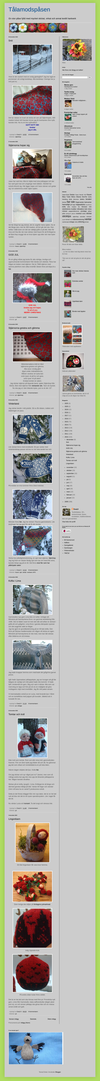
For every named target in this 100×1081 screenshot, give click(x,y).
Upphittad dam (77, 301)
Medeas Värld (69, 99)
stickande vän (37, 386)
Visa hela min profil (68, 522)
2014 (67, 425)
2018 (67, 412)
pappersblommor (74, 211)
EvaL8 (76, 509)
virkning (81, 222)
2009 (67, 502)
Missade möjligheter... (79, 100)
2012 (67, 431)
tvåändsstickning (78, 219)
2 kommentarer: (33, 808)
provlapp (84, 211)
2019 (67, 409)
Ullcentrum (68, 126)
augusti (69, 476)
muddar (73, 209)
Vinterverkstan (69, 550)
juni (68, 482)
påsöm (73, 213)
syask (63, 219)
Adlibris (66, 542)
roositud (78, 213)
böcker (64, 202)
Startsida (33, 1019)
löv (79, 207)
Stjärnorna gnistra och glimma (24, 328)
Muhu (73, 197)
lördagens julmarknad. (42, 904)
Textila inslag (69, 92)
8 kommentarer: (33, 393)
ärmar (87, 222)
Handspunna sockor (70, 86)
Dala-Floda (65, 194)
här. (9, 269)
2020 (67, 406)
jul (16, 319)
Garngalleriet (68, 545)
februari (69, 495)
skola (84, 213)
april (68, 489)
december (70, 439)
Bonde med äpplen (78, 311)
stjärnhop (18, 137)
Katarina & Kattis (77, 162)
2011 (67, 434)
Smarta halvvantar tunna (72, 128)
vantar (24, 572)
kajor (73, 204)
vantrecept (65, 222)
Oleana (78, 197)
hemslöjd (66, 205)
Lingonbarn (14, 819)
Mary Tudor (66, 197)
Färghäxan (68, 140)
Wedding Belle (67, 199)
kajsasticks (80, 205)
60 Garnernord (69, 540)
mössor (64, 211)
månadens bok (82, 209)
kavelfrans (89, 204)
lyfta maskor (71, 207)
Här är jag (75, 291)
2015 (67, 422)
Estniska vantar (77, 281)
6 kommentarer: (33, 244)
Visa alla (89, 187)
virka (76, 222)
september (70, 473)
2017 (67, 415)
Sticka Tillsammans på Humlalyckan (76, 155)
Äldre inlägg (52, 1019)
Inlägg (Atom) (25, 1023)
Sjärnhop (52, 558)
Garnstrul (67, 174)
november (70, 467)
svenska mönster (86, 216)
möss (90, 209)
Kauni (17, 246)
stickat (89, 213)
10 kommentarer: (33, 134)
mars (68, 492)
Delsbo (72, 194)
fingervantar (80, 202)
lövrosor (84, 207)
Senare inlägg (14, 1019)
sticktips (66, 216)
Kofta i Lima (14, 580)
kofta (64, 207)
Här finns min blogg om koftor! (72, 70)
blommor (76, 199)
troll (71, 219)
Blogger (58, 1072)
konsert (27, 803)
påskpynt (68, 213)
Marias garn (68, 85)
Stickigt (67, 133)
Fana (77, 194)
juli (68, 479)
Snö (10, 40)
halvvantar (88, 202)
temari (68, 219)
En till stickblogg (70, 153)
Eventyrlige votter (70, 112)
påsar (90, 211)
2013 (67, 428)
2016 (67, 419)
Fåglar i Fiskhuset (70, 93)
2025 (67, 403)
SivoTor (84, 197)
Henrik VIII (82, 194)
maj (68, 485)
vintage (19, 706)
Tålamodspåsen (29, 9)
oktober (69, 470)
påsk (63, 213)
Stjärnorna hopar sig (19, 145)
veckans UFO (31, 572)
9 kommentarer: (33, 317)
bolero (82, 199)
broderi (89, 199)
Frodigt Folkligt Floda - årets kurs (75, 135)
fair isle (71, 201)
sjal (21, 572)
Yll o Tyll (67, 160)
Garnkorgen (68, 548)
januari (69, 498)
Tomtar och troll (16, 714)
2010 (67, 437)
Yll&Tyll (66, 553)
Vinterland (13, 403)
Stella (90, 197)
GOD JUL (13, 254)
